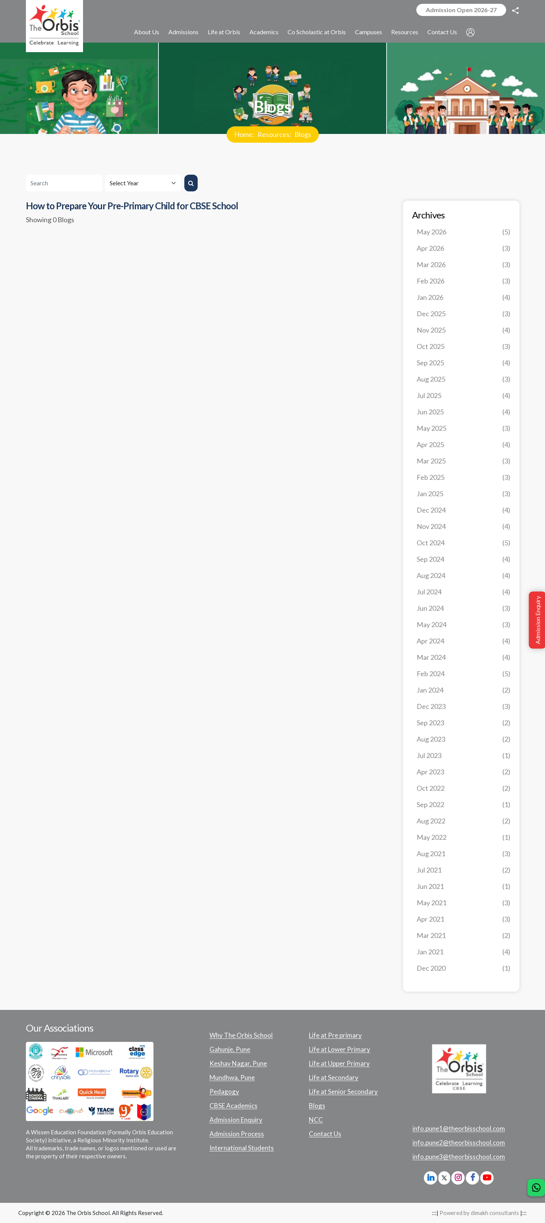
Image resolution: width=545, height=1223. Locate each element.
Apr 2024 (463, 641)
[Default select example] (143, 183)
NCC (316, 1119)
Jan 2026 (463, 297)
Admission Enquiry (235, 1119)
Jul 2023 (463, 755)
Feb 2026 (463, 281)
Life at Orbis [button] (224, 31)
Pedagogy (224, 1091)
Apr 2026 (463, 248)
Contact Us (325, 1134)
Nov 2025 (463, 330)
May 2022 (463, 837)
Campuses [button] (368, 31)
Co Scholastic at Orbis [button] (317, 31)
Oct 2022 (463, 788)
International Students (241, 1148)
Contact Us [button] (442, 31)
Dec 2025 (463, 314)
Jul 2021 (463, 870)
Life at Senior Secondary (343, 1091)
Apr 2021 (463, 919)
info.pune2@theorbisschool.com (458, 1142)
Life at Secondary (333, 1077)
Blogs (302, 134)
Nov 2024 (463, 526)
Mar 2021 (463, 935)
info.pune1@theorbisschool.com (458, 1128)
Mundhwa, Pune (232, 1077)
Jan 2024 (463, 690)
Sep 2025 (463, 363)
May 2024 (463, 624)
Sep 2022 (463, 804)
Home (243, 134)
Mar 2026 (463, 265)
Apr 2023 (463, 772)
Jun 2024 (463, 608)
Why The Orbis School (241, 1035)
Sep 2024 (463, 559)
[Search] (64, 183)
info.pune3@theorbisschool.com (458, 1156)
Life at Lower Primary (339, 1049)
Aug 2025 (463, 379)
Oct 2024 (463, 543)
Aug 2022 (463, 821)
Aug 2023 (463, 739)
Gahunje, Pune (229, 1049)
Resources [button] (404, 31)
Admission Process (236, 1134)
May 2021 (463, 903)
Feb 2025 (463, 477)
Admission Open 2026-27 (461, 9)
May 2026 (463, 232)
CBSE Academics (233, 1105)
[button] (470, 32)
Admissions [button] (183, 31)
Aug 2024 (463, 575)
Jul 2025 (463, 395)
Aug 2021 (463, 854)
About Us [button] (146, 31)
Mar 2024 (463, 657)
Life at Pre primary (335, 1035)
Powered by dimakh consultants (479, 1212)
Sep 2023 (463, 723)
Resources (273, 134)
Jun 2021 (463, 886)
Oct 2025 (463, 346)
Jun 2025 (463, 412)
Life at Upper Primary (339, 1063)
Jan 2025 (463, 494)
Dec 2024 (463, 510)
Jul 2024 (463, 592)
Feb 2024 (463, 674)
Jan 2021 (463, 952)
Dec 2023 (463, 706)
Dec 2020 (463, 968)
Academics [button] (263, 31)
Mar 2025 (463, 461)
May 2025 (463, 428)
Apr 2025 (463, 445)
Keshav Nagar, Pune (238, 1063)
